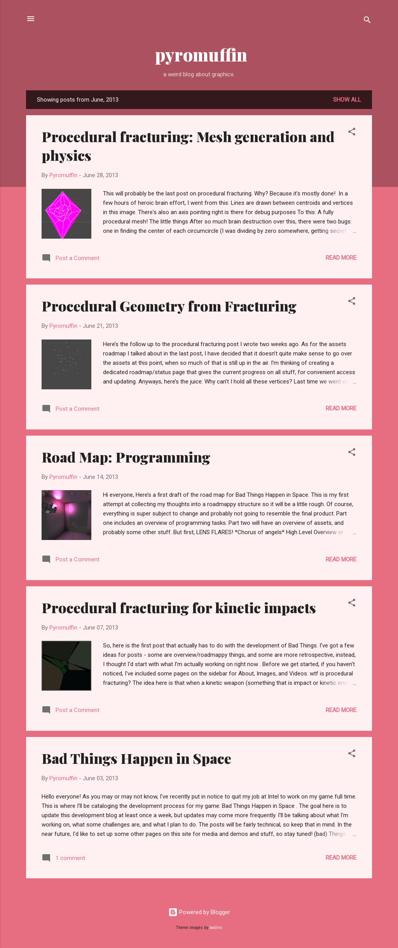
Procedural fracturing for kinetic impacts (179, 607)
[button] (351, 133)
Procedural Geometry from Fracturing (169, 305)
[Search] (367, 21)
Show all (347, 99)
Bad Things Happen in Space (136, 758)
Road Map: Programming (126, 456)
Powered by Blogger (199, 912)
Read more (341, 257)
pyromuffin (199, 54)
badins (215, 927)
